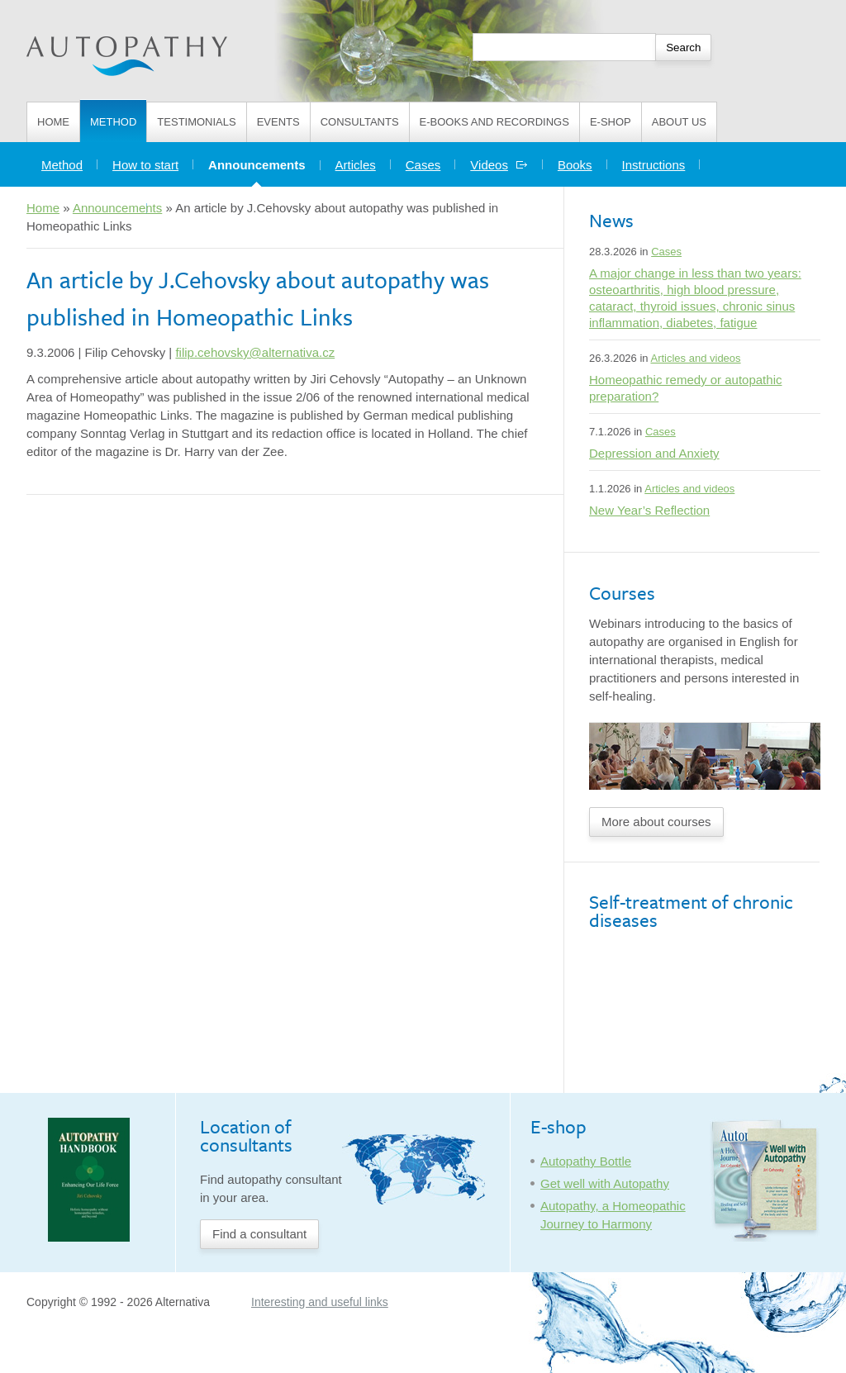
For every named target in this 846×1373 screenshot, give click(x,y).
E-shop (610, 122)
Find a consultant (259, 1234)
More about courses (656, 822)
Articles (355, 165)
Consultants (360, 122)
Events (278, 122)
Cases (423, 165)
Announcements (264, 161)
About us (679, 122)
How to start (145, 165)
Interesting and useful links (319, 1302)
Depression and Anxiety (654, 453)
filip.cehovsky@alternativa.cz (255, 352)
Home (53, 122)
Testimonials (196, 122)
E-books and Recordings (494, 122)
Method (113, 122)
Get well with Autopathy (604, 1183)
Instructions (654, 165)
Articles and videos (695, 358)
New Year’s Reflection (649, 510)
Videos (499, 165)
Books (575, 165)
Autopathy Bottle (585, 1161)
